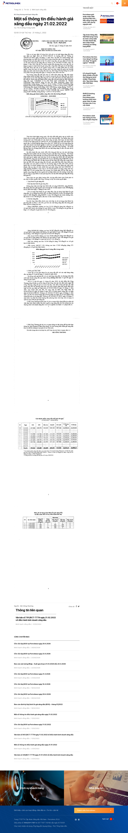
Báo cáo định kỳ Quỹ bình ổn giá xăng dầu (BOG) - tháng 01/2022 (38, 704)
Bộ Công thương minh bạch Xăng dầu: (26, 14)
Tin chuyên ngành (88, 49)
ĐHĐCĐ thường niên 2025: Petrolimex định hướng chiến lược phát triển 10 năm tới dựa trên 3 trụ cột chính (89, 99)
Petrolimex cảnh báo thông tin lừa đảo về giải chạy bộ (90, 117)
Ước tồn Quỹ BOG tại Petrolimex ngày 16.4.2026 (32, 684)
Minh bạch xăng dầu (39, 9)
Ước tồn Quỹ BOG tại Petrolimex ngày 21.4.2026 (32, 674)
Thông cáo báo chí (89, 27)
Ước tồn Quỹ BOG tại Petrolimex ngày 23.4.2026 (32, 654)
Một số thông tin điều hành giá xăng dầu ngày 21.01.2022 (35, 745)
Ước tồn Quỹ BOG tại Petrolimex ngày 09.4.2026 (32, 694)
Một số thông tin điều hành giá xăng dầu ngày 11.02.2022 (35, 714)
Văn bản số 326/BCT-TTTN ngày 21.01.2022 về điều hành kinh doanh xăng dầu (43, 755)
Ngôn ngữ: (105, 819)
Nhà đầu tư (41, 810)
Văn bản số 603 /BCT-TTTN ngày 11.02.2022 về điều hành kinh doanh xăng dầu (43, 735)
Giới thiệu (17, 810)
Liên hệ (55, 810)
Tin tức (26, 9)
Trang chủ (17, 9)
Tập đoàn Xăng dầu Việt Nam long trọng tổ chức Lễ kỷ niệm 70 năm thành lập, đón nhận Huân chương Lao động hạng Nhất (90, 40)
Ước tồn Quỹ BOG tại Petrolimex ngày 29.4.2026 (32, 644)
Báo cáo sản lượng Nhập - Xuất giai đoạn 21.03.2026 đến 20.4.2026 (40, 664)
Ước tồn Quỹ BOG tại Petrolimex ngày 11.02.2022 (32, 724)
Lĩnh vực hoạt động (29, 810)
